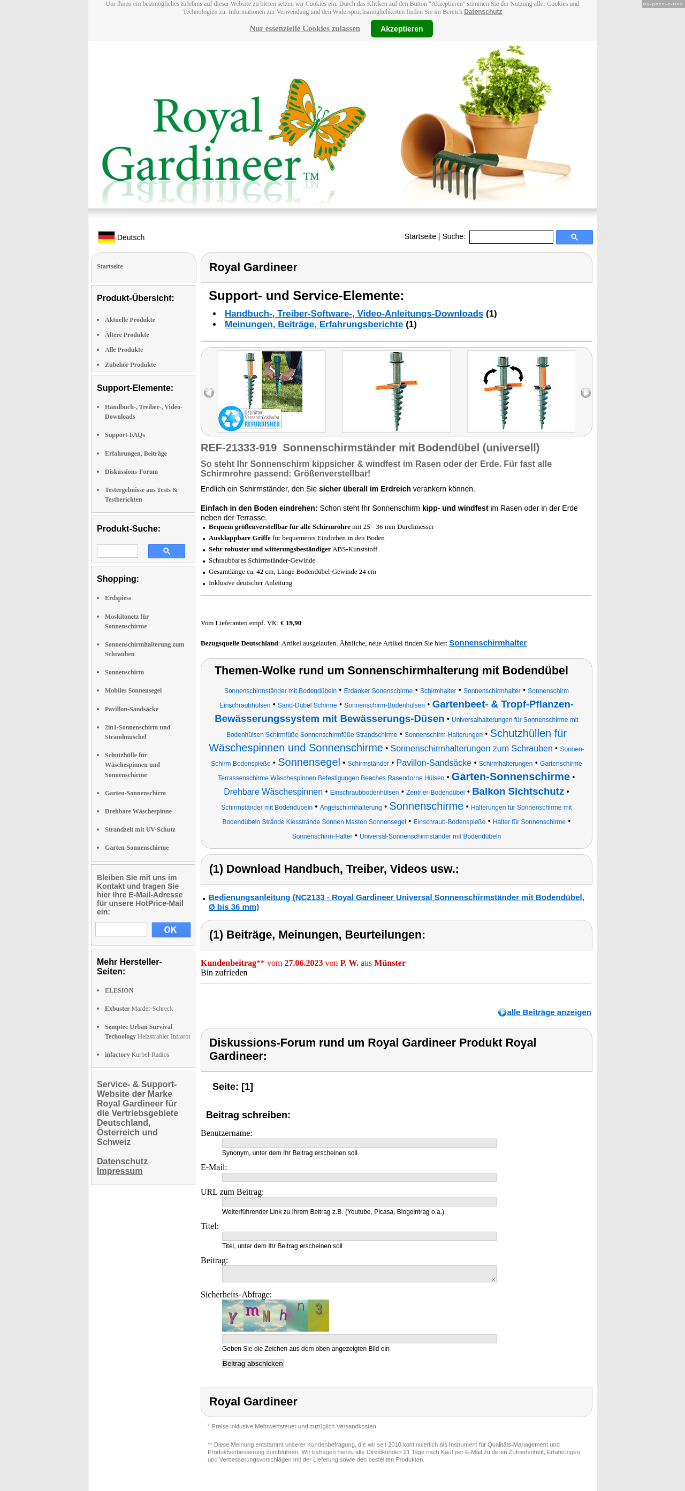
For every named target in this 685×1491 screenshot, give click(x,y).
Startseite (420, 236)
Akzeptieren (401, 28)
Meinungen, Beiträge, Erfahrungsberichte (314, 324)
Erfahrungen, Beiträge (136, 453)
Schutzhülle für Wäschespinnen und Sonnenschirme (132, 764)
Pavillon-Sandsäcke (131, 709)
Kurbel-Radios (137, 1054)
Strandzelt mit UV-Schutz (140, 829)
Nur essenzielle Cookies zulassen (304, 28)
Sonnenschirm (124, 672)
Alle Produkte (124, 349)
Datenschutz (483, 12)
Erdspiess (118, 598)
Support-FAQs (125, 435)
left (209, 393)
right (586, 393)
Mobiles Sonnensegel (133, 690)
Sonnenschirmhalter (488, 642)
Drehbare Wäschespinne (138, 811)
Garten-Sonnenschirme (137, 847)
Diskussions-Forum (131, 471)
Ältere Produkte (127, 335)
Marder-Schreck (139, 1008)
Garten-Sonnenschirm (135, 793)
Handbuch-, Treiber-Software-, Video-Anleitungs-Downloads (354, 314)
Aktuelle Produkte (130, 320)
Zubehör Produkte (130, 364)
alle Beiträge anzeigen (549, 1012)
